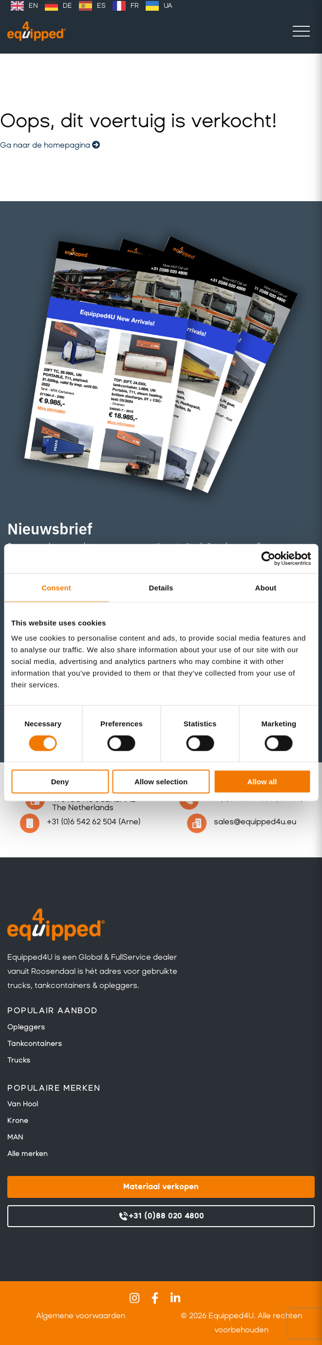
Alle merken (27, 1153)
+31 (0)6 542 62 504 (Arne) (94, 821)
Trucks (18, 1060)
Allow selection (161, 781)
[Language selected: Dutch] (91, 6)
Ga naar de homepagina (50, 145)
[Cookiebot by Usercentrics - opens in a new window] (268, 558)
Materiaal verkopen (161, 1186)
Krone (17, 1120)
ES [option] (101, 5)
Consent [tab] (56, 587)
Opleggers (26, 1027)
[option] (24, 6)
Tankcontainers (34, 1043)
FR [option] (135, 5)
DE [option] (67, 5)
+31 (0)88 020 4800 (161, 1216)
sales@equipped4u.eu (255, 821)
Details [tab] (161, 587)
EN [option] (33, 5)
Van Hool (22, 1104)
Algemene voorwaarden (80, 1315)
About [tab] (266, 587)
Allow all (262, 781)
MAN (15, 1137)
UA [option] (168, 5)
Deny (60, 781)
